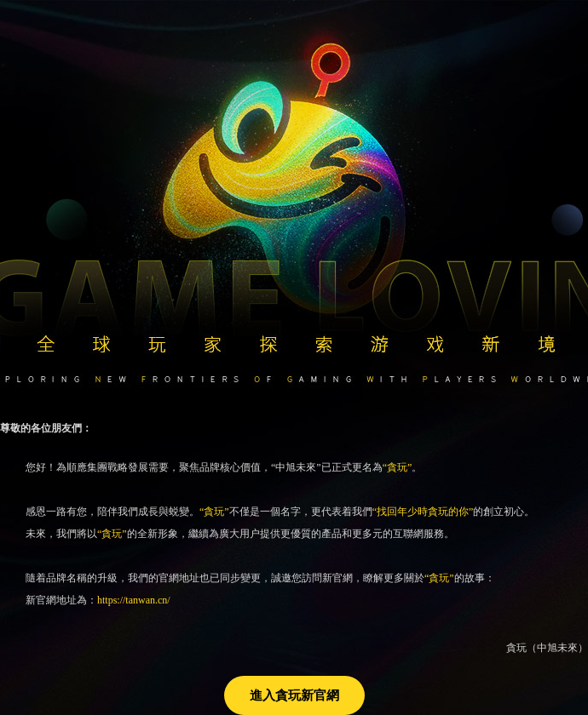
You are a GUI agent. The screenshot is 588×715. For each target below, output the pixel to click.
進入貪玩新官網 (294, 695)
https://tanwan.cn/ (133, 600)
